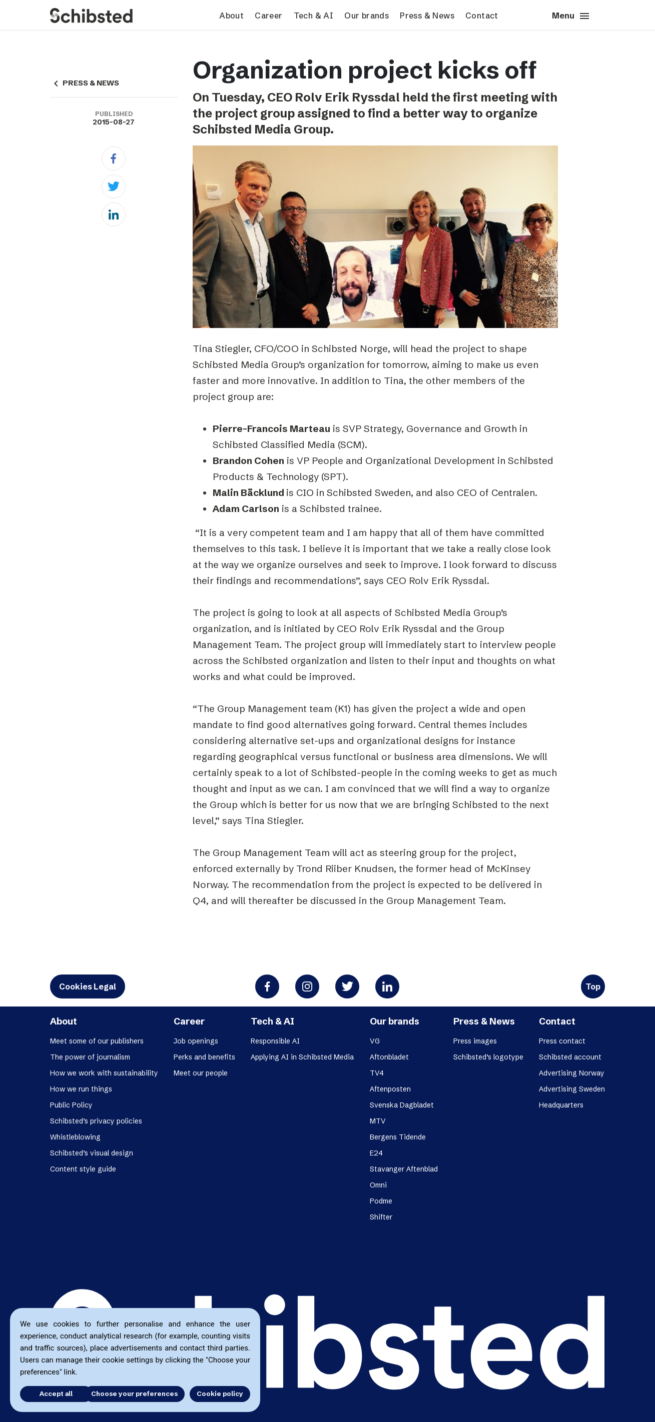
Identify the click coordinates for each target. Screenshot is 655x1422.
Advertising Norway (571, 1073)
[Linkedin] (114, 214)
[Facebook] (114, 158)
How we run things (81, 1089)
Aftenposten (390, 1089)
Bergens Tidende (398, 1137)
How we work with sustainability (104, 1073)
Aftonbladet (389, 1057)
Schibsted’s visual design (91, 1153)
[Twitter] (114, 186)
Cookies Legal (87, 987)
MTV (378, 1121)
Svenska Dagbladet (402, 1105)
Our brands (366, 15)
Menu (571, 16)
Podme (381, 1201)
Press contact (562, 1041)
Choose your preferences (134, 1394)
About (231, 15)
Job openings (196, 1041)
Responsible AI (275, 1041)
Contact (481, 15)
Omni (378, 1185)
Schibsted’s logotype (488, 1057)
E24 (376, 1153)
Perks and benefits (204, 1057)
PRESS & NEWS (84, 83)
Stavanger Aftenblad (404, 1169)
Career (268, 15)
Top (592, 987)
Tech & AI (314, 15)
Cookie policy (220, 1394)
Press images (475, 1041)
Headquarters (561, 1105)
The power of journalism (90, 1057)
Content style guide (83, 1169)
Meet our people (201, 1073)
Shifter (381, 1217)
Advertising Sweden (572, 1089)
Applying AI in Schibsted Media (302, 1057)
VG (375, 1041)
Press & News (427, 15)
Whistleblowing (75, 1137)
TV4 (377, 1073)
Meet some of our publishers (97, 1041)
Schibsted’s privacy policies (96, 1121)
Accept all (49, 1394)
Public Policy (71, 1105)
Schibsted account (570, 1057)
